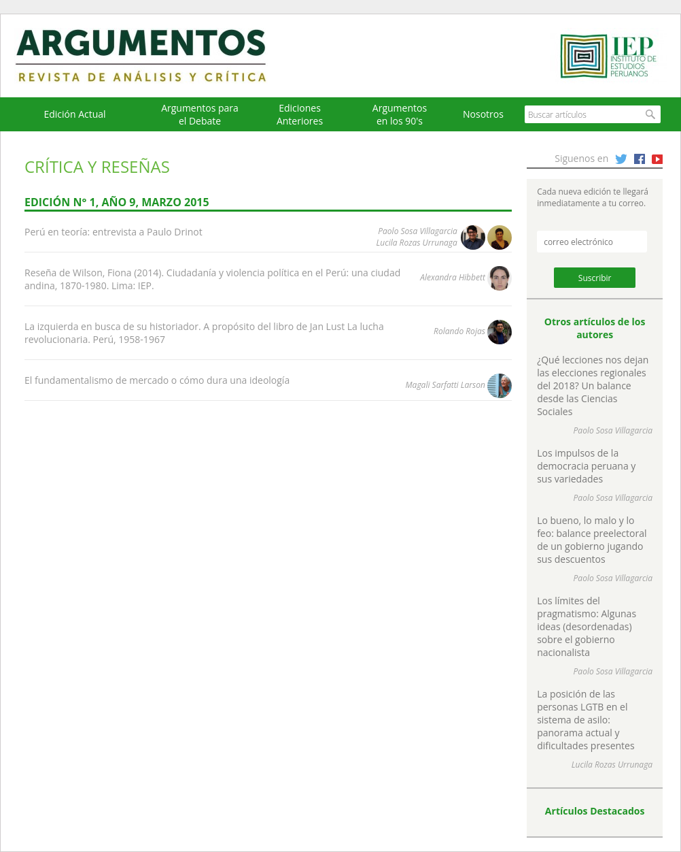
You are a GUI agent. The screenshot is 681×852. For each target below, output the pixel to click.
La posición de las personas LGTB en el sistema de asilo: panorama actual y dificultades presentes (585, 719)
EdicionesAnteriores (300, 114)
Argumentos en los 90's (399, 114)
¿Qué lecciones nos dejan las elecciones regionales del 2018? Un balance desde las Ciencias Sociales (592, 385)
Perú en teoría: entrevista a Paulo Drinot (113, 231)
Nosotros (483, 114)
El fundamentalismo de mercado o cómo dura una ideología (157, 380)
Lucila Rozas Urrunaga (417, 242)
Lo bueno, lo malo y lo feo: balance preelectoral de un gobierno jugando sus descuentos (591, 540)
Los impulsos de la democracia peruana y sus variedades (586, 465)
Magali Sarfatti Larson (445, 385)
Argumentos (153, 56)
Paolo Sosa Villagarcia (417, 231)
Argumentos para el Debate (200, 114)
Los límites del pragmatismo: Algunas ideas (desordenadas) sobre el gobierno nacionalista (586, 626)
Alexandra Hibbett (452, 277)
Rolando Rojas (459, 331)
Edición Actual (74, 114)
